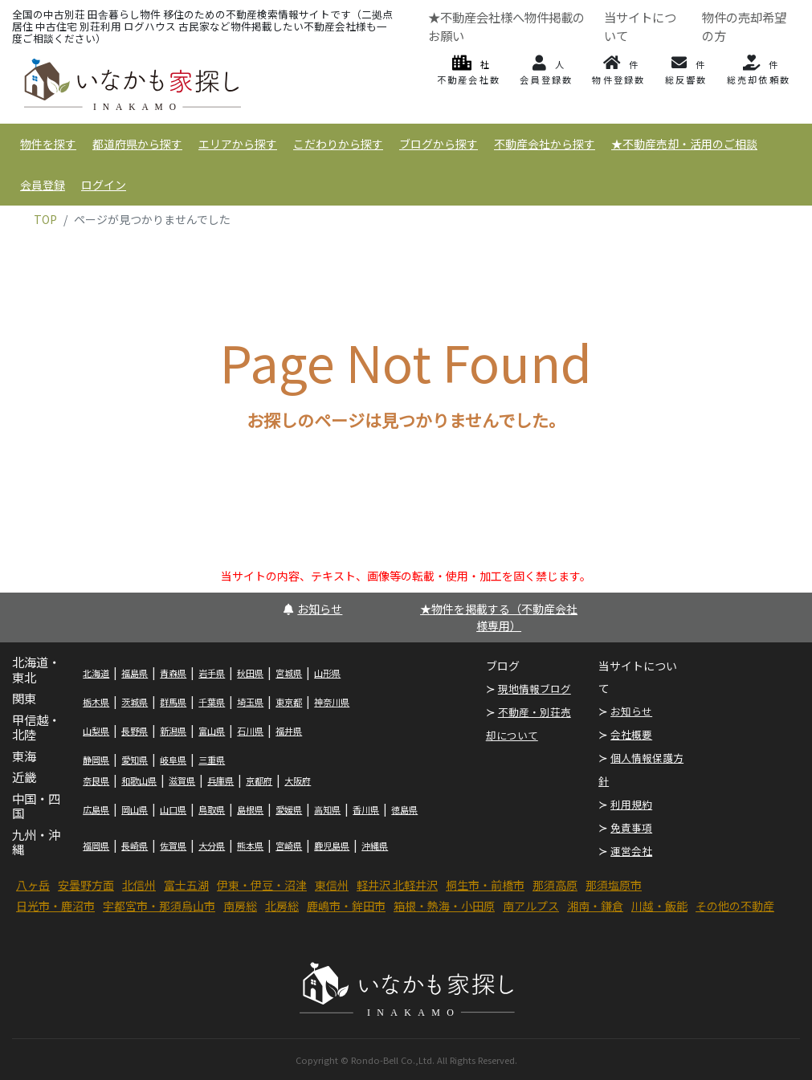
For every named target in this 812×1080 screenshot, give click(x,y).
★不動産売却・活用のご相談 (684, 144)
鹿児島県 (331, 845)
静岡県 (96, 759)
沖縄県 (374, 845)
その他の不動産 (735, 906)
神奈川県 (331, 701)
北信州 (139, 885)
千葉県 (211, 701)
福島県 (134, 672)
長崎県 (134, 845)
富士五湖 (186, 885)
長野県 (134, 730)
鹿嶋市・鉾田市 (346, 906)
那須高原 (554, 885)
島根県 (250, 809)
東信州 (332, 885)
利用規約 (631, 804)
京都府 (259, 780)
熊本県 (250, 845)
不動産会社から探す (544, 144)
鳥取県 (211, 809)
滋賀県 (182, 780)
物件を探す (48, 144)
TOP (45, 219)
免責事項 (631, 827)
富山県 (211, 730)
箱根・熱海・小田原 (444, 906)
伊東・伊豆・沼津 (262, 885)
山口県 (173, 809)
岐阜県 (173, 759)
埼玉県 (250, 701)
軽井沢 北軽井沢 (397, 885)
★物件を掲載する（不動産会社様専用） (498, 617)
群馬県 (173, 701)
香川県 (366, 809)
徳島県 (404, 809)
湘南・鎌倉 (595, 906)
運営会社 (631, 850)
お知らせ (313, 609)
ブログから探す (438, 144)
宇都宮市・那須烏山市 (159, 906)
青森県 (173, 672)
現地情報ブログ (534, 688)
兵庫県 (220, 780)
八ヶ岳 (33, 885)
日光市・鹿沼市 (55, 906)
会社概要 (631, 734)
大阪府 (297, 780)
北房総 (282, 906)
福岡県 (96, 845)
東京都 (288, 701)
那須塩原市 (614, 885)
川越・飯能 (659, 906)
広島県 (96, 809)
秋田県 (250, 672)
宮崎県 (288, 845)
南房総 (240, 906)
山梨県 (96, 730)
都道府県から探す (137, 144)
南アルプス (531, 906)
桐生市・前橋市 (485, 885)
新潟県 (173, 730)
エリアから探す (237, 144)
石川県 (250, 730)
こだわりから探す (338, 144)
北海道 (96, 672)
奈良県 (96, 780)
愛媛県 (288, 809)
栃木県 (96, 701)
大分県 (211, 845)
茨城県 (134, 701)
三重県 (211, 759)
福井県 (288, 730)
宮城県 (288, 672)
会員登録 (42, 185)
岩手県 (211, 672)
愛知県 (134, 759)
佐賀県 (173, 845)
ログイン (103, 185)
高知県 (327, 809)
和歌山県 (139, 780)
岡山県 (134, 809)
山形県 (327, 672)
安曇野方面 (86, 885)
